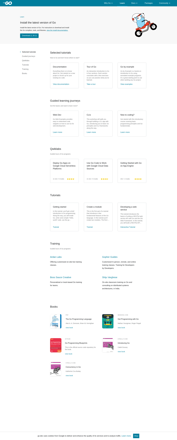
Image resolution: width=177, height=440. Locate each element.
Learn (122, 3)
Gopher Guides (110, 257)
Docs (134, 3)
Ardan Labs (56, 257)
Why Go (108, 3)
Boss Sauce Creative (60, 277)
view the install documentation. (57, 30)
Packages (149, 3)
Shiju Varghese (109, 277)
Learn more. (126, 436)
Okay (136, 436)
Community (165, 3)
